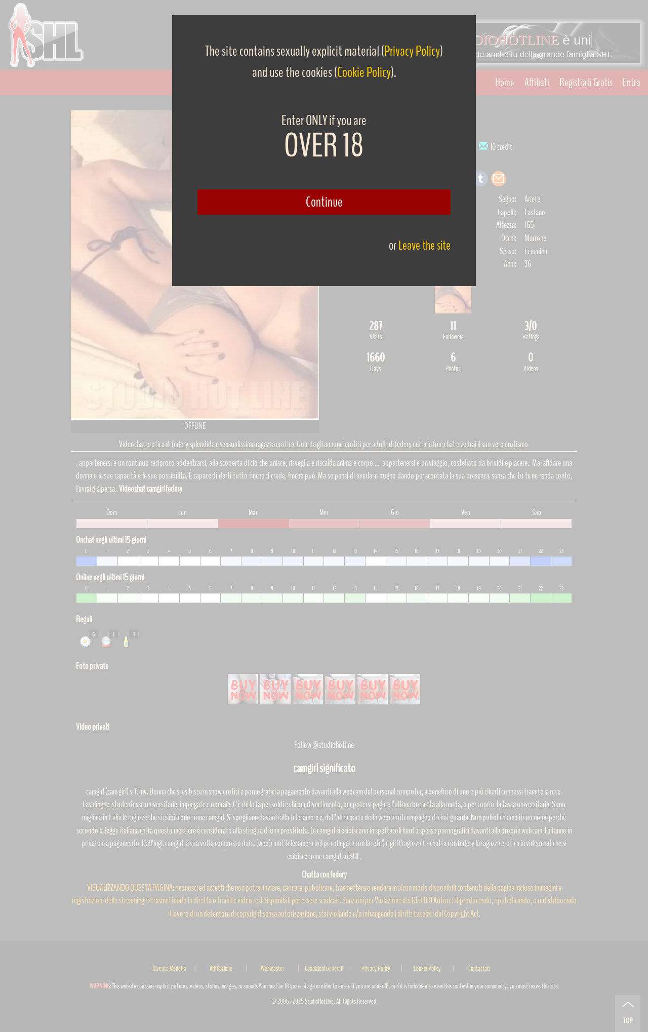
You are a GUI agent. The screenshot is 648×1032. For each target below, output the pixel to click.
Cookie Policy (364, 72)
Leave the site (424, 245)
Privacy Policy (412, 51)
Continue (324, 202)
